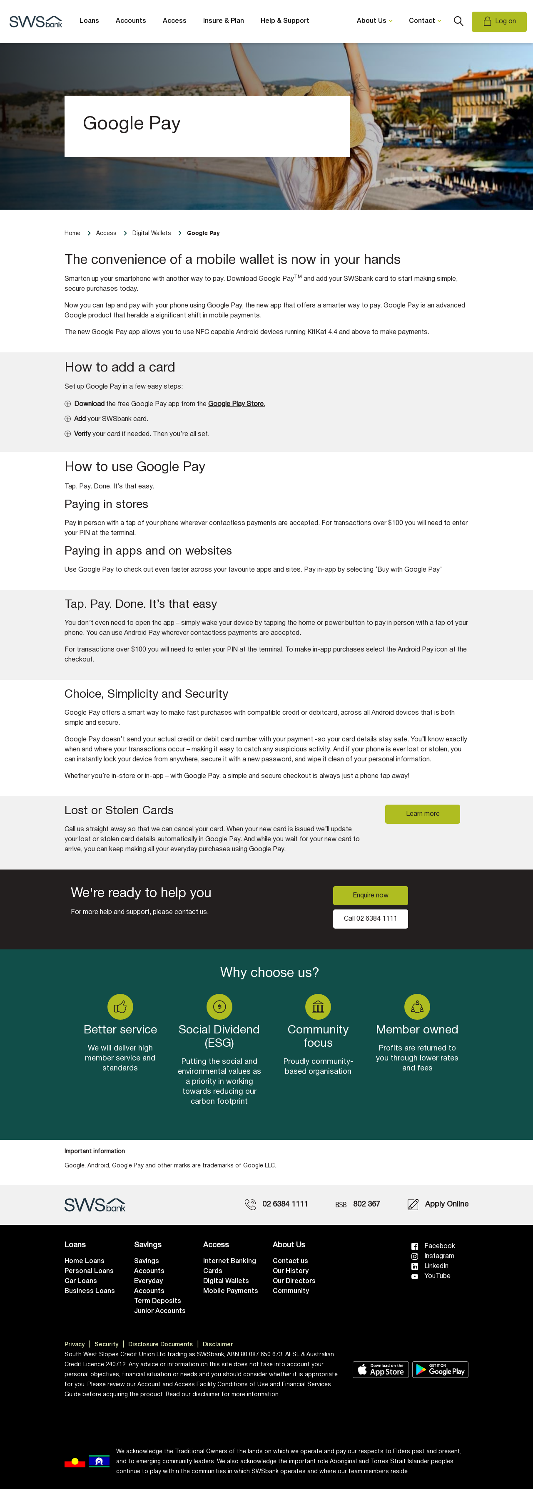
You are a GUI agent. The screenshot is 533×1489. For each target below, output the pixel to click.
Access (175, 21)
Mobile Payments (230, 1291)
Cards (212, 1271)
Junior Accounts (160, 1311)
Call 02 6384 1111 (370, 919)
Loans (89, 21)
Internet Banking (229, 1261)
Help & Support (285, 21)
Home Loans (85, 1261)
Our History (291, 1271)
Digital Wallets (226, 1281)
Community (291, 1291)
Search (458, 22)
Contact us (290, 1261)
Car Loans (81, 1281)
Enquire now (371, 896)
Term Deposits (157, 1301)
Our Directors (294, 1281)
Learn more (423, 814)
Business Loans (90, 1291)
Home (72, 233)
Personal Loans (89, 1271)
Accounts (131, 21)
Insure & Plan (223, 21)
